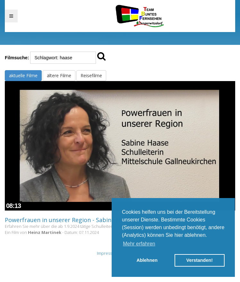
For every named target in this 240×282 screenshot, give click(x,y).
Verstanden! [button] (199, 260)
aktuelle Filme (23, 75)
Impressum (107, 253)
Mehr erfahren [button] (139, 243)
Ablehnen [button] (147, 260)
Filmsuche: (17, 57)
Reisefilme (91, 75)
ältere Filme (59, 75)
